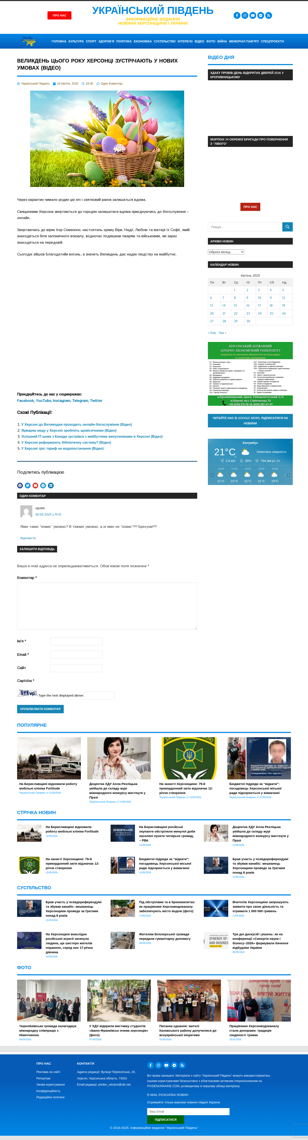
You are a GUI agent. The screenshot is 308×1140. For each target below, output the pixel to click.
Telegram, (81, 401)
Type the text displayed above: (61, 695)
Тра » (222, 333)
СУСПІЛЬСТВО (165, 41)
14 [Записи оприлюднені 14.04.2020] (223, 305)
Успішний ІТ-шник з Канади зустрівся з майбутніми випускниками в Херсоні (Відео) (92, 436)
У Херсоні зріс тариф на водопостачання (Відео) (62, 448)
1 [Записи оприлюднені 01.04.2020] (234, 290)
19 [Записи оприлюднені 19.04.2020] (283, 305)
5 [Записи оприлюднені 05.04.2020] (283, 290)
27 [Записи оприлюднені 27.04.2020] (211, 321)
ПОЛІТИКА (124, 41)
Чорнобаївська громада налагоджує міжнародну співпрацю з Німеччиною (48, 1030)
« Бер (212, 333)
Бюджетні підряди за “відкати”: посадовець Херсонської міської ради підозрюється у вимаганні (256, 788)
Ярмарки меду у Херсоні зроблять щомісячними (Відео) (68, 430)
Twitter (96, 401)
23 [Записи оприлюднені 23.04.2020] (248, 313)
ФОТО (210, 41)
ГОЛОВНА (59, 41)
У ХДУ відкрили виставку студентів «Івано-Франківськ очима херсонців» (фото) (118, 1030)
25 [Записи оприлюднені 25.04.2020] (271, 313)
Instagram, (62, 401)
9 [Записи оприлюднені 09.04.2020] (247, 298)
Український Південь (153, 10)
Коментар (27, 578)
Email (23, 655)
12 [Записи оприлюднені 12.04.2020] (283, 298)
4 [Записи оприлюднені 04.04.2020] (271, 290)
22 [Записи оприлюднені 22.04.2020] (235, 313)
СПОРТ (91, 41)
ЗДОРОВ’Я (106, 41)
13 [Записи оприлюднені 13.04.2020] (211, 305)
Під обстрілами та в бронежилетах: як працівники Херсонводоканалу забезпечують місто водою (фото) (167, 906)
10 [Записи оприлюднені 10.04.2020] (259, 298)
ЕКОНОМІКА (143, 41)
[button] (20, 485)
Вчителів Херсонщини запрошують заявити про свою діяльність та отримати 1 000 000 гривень (260, 906)
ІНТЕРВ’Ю (185, 41)
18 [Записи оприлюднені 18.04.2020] (271, 305)
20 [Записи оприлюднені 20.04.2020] (212, 313)
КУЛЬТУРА (76, 41)
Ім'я (21, 641)
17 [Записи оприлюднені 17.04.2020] (259, 305)
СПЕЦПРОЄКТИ (272, 41)
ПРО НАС (250, 207)
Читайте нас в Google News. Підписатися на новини (250, 420)
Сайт (21, 668)
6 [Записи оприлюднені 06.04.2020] (211, 298)
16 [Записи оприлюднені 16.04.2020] (247, 305)
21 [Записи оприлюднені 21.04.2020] (223, 313)
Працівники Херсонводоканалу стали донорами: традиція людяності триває (254, 1030)
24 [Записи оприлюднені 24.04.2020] (260, 313)
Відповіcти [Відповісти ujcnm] (28, 538)
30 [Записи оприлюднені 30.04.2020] (248, 321)
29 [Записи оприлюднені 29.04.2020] (236, 321)
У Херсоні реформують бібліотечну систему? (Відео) (66, 442)
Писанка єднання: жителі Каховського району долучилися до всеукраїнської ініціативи (187, 1030)
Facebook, (26, 401)
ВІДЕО (199, 41)
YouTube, (44, 401)
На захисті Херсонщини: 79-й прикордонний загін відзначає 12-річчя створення (186, 788)
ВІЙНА (222, 41)
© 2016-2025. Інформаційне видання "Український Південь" (154, 1128)
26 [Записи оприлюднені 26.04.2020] (284, 313)
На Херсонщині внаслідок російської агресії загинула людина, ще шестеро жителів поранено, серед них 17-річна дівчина (69, 943)
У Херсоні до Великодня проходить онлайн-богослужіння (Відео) (76, 424)
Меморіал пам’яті (244, 41)
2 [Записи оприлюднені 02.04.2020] (247, 290)
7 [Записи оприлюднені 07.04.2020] (223, 298)
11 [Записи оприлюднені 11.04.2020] (271, 298)
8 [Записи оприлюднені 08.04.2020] (235, 298)
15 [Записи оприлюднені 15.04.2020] (235, 305)
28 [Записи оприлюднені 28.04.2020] (224, 321)
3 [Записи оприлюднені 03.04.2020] (259, 290)
